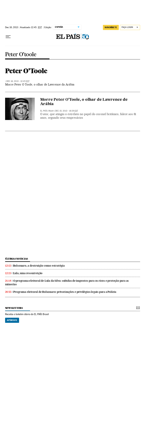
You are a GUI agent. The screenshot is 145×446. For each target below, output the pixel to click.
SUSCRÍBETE (111, 27)
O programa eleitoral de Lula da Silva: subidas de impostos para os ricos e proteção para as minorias (67, 282)
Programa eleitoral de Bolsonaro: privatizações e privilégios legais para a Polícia (64, 292)
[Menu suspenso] (8, 37)
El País (43, 111)
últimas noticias (16, 258)
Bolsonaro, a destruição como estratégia (39, 265)
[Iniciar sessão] (130, 27)
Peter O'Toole (26, 71)
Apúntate (12, 320)
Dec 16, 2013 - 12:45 (17, 81)
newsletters (14, 308)
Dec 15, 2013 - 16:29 (66, 111)
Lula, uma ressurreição (28, 273)
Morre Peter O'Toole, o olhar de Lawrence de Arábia (84, 102)
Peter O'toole (20, 55)
